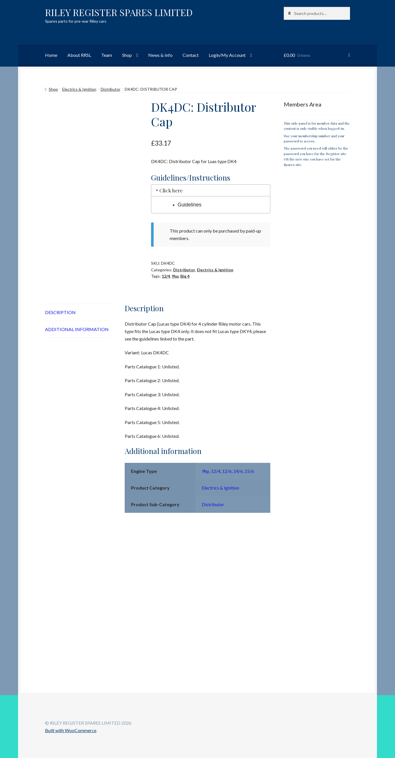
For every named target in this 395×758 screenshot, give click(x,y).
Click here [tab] (169, 190)
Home (51, 55)
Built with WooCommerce (70, 730)
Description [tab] (60, 312)
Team (106, 55)
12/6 (227, 471)
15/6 (249, 471)
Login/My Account (227, 55)
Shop (127, 55)
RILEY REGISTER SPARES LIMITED (119, 12)
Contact (191, 55)
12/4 (166, 276)
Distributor (110, 89)
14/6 (238, 471)
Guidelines (190, 205)
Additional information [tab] (77, 329)
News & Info (160, 55)
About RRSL (79, 55)
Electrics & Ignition (79, 89)
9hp (175, 276)
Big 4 (184, 276)
